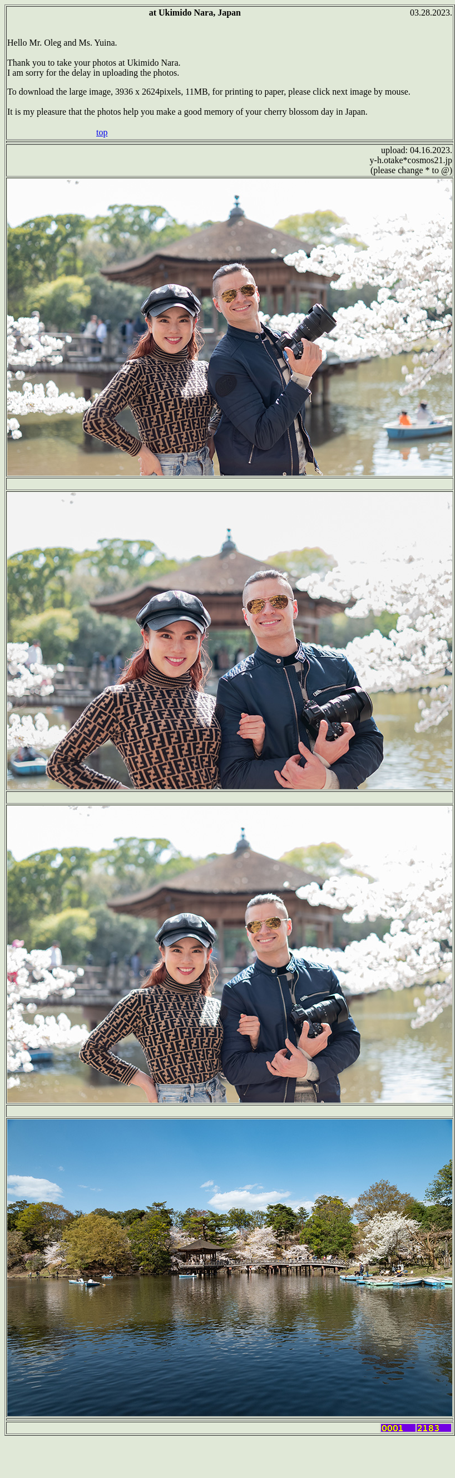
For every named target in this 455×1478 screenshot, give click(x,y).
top (101, 132)
